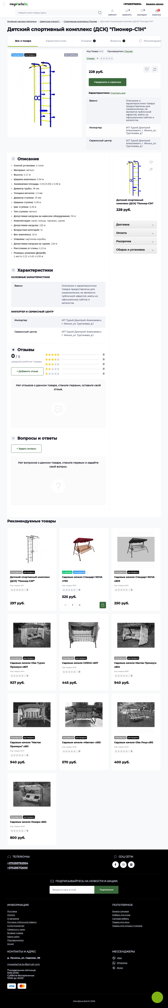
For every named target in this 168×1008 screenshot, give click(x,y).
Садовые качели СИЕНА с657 (80, 662)
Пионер (129, 51)
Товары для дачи (120, 922)
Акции (10, 944)
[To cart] (103, 605)
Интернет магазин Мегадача (21, 21)
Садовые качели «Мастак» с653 (81, 742)
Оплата (11, 915)
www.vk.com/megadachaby (131, 864)
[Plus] (79, 605)
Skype (120, 968)
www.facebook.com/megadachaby (115, 864)
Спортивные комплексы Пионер (80, 21)
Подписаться (106, 889)
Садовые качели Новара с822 (28, 821)
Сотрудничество (15, 926)
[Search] (100, 13)
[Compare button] (154, 69)
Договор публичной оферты (21, 922)
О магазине (13, 918)
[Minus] (65, 605)
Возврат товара (15, 933)
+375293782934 (17, 863)
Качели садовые (120, 911)
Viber (119, 958)
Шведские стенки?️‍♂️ (50, 21)
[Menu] (4, 4)
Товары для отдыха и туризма (127, 926)
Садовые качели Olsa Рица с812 (133, 742)
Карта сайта (13, 936)
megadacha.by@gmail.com (23, 964)
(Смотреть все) (118, 93)
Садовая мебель (120, 918)
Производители (15, 940)
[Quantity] (72, 605)
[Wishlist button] (147, 69)
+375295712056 (17, 867)
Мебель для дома (121, 915)
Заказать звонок (154, 4)
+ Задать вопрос (26, 448)
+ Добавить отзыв (27, 371)
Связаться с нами (16, 929)
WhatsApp (122, 963)
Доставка (12, 911)
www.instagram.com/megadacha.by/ (123, 864)
